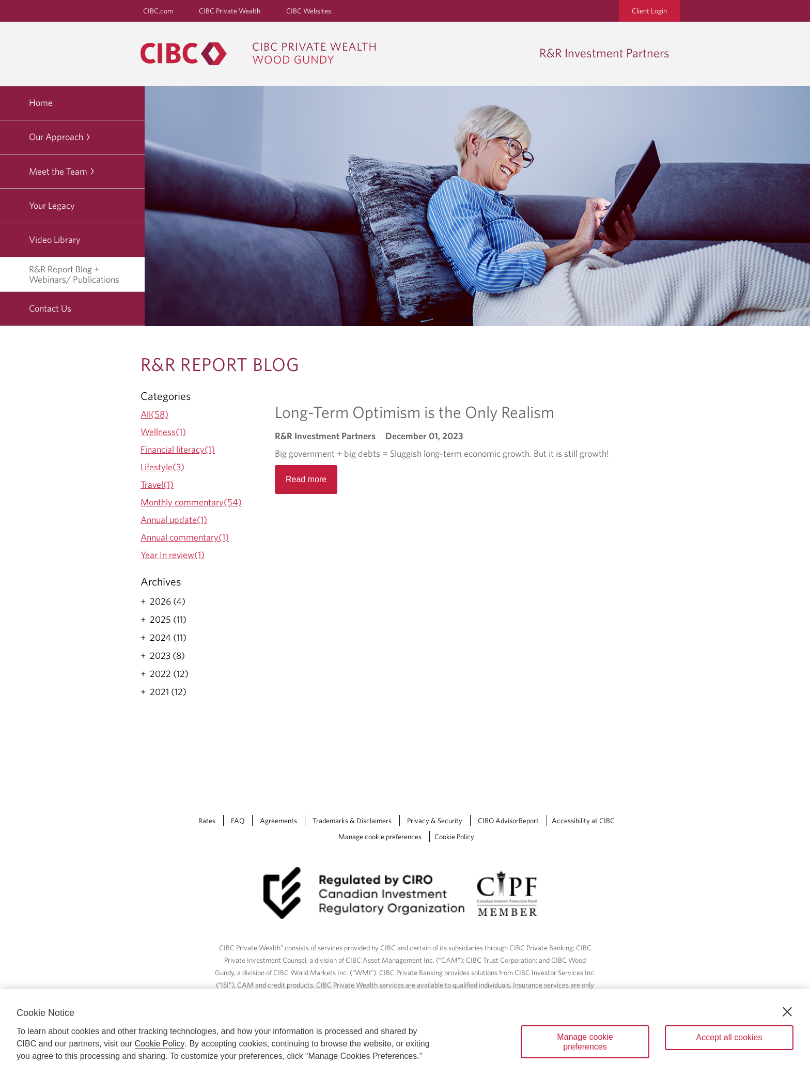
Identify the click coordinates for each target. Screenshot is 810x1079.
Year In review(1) (173, 554)
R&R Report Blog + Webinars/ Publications (83, 274)
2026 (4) (167, 601)
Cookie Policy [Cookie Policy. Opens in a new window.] (160, 1043)
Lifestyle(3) (162, 466)
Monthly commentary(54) (191, 502)
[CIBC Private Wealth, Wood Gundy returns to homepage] (263, 53)
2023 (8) (167, 656)
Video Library (55, 239)
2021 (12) (168, 692)
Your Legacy (52, 205)
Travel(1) (157, 484)
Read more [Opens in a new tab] (306, 479)
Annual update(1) (174, 519)
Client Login (649, 11)
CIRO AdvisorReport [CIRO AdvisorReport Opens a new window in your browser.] (508, 820)
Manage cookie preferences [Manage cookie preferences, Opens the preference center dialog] (585, 1041)
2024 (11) (168, 638)
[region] (405, 1034)
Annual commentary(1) (185, 537)
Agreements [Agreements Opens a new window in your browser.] (278, 820)
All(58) (154, 414)
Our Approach (60, 136)
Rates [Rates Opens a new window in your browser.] (206, 820)
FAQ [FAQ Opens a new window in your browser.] (237, 820)
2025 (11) (168, 619)
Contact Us (50, 308)
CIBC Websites (308, 11)
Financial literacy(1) (178, 449)
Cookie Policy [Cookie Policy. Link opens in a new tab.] (454, 837)
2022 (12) (169, 674)
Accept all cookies (729, 1037)
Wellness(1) (163, 431)
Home (41, 102)
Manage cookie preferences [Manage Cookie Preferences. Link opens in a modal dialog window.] (380, 837)
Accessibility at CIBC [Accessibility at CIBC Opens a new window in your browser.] (583, 820)
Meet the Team (62, 171)
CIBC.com (158, 11)
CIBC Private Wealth (229, 11)
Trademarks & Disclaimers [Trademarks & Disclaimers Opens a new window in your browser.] (352, 820)
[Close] (787, 1012)
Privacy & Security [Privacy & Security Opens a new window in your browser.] (434, 820)
